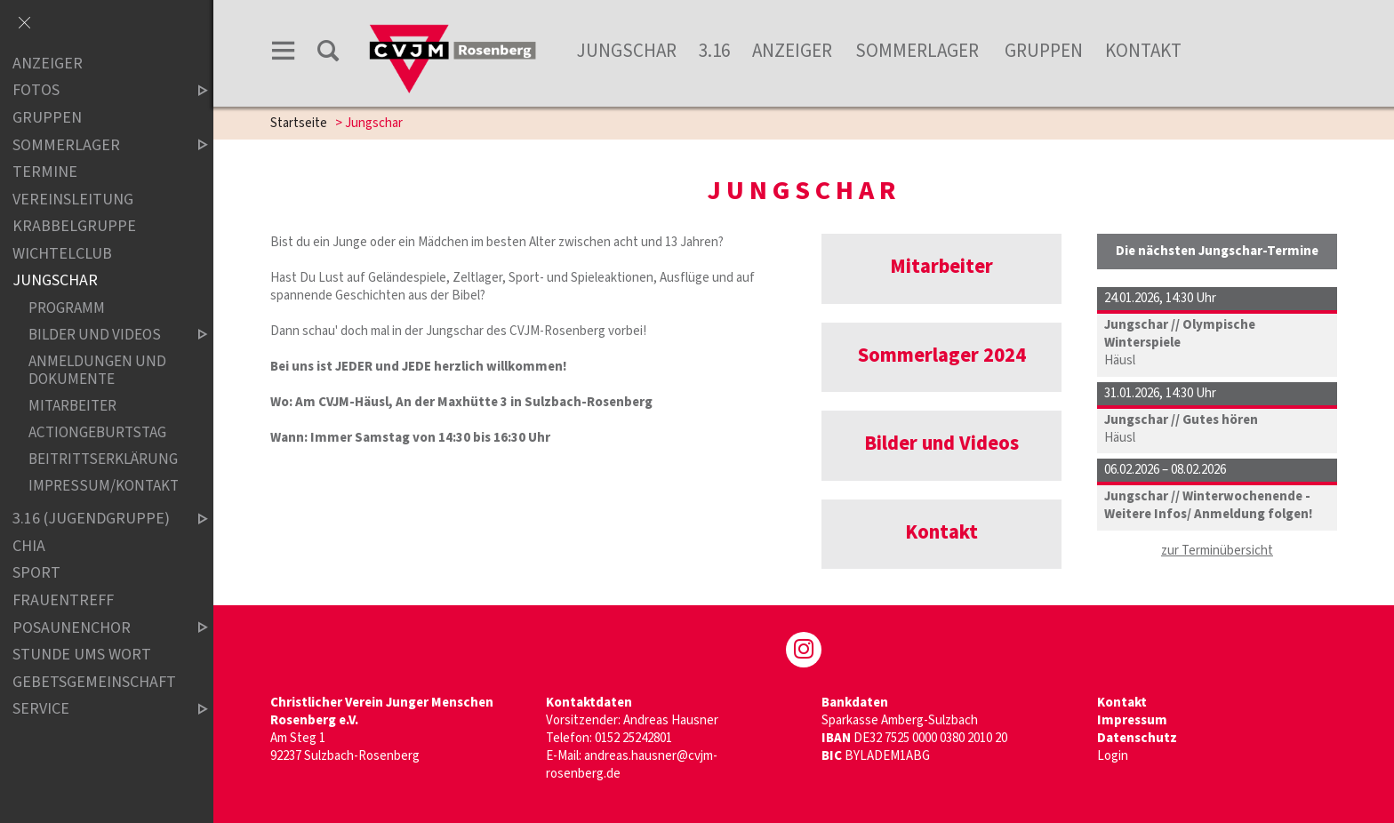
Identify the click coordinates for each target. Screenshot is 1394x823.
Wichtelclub (62, 254)
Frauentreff (63, 600)
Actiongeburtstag (97, 432)
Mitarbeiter (72, 406)
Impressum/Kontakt (103, 485)
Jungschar (627, 50)
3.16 (714, 50)
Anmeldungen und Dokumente (97, 370)
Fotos (95, 91)
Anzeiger (792, 50)
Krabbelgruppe (74, 226)
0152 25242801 (633, 738)
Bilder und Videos (103, 334)
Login (1112, 756)
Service (95, 709)
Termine (44, 172)
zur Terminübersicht (1217, 550)
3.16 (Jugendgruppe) (95, 518)
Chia (28, 546)
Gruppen (1044, 50)
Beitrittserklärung (103, 459)
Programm (66, 308)
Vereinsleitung (72, 199)
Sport (36, 573)
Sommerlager (918, 50)
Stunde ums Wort (81, 654)
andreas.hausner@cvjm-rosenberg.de (631, 765)
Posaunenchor (95, 628)
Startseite (298, 123)
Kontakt (1143, 50)
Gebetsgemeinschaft (94, 682)
